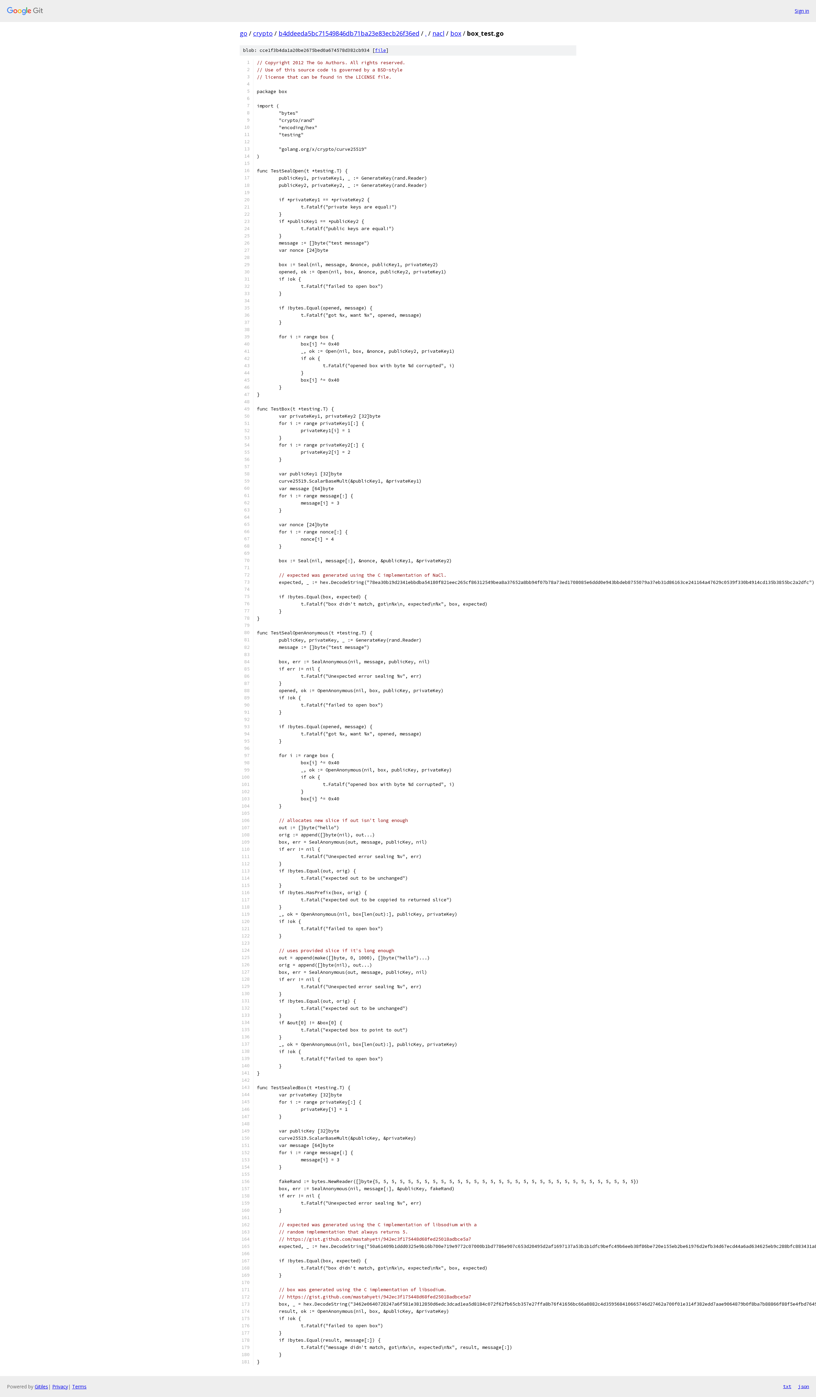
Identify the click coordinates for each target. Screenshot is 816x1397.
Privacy (60, 1386)
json (803, 1386)
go (243, 33)
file (380, 50)
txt (787, 1386)
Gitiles (41, 1386)
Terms (79, 1386)
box (455, 33)
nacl (438, 33)
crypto (263, 33)
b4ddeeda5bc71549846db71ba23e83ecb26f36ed (349, 33)
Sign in (802, 11)
